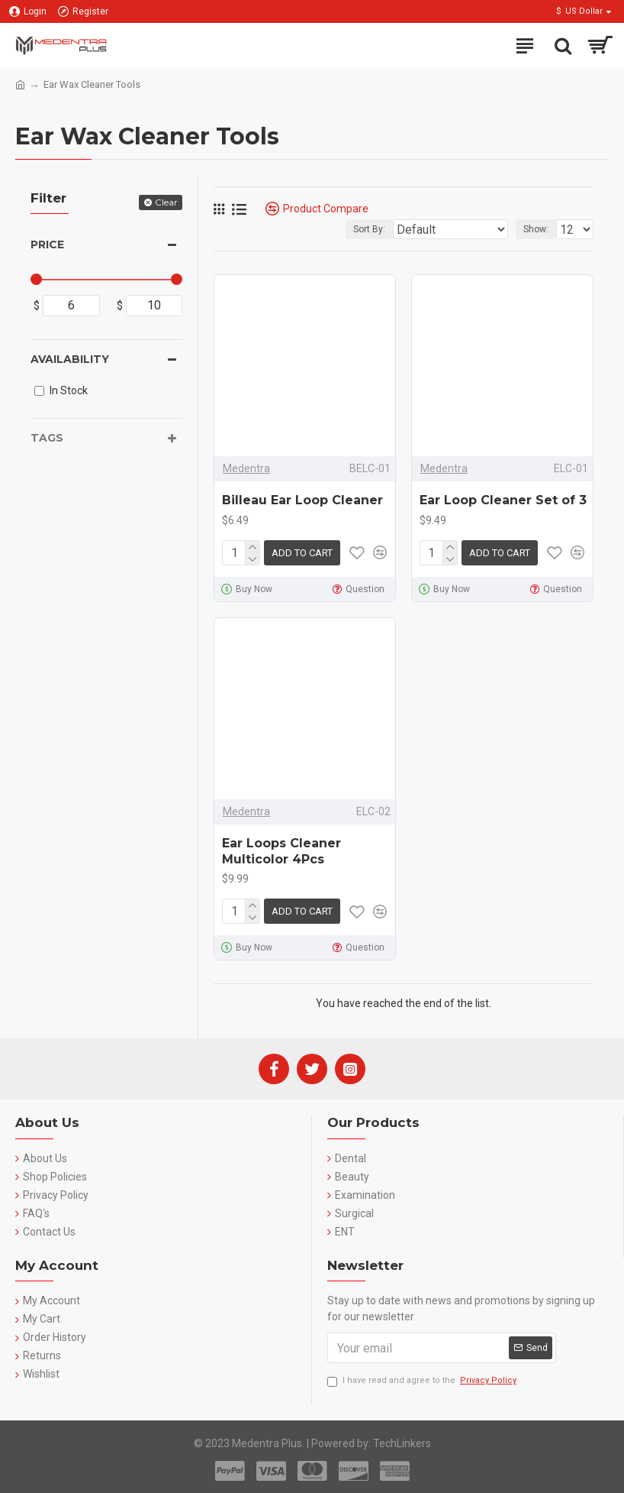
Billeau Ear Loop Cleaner (302, 500)
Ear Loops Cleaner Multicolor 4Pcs (281, 851)
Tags (47, 438)
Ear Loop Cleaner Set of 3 (503, 500)
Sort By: (369, 229)
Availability (70, 359)
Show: (535, 229)
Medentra (246, 468)
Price (47, 244)
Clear (166, 202)
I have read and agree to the (423, 1381)
